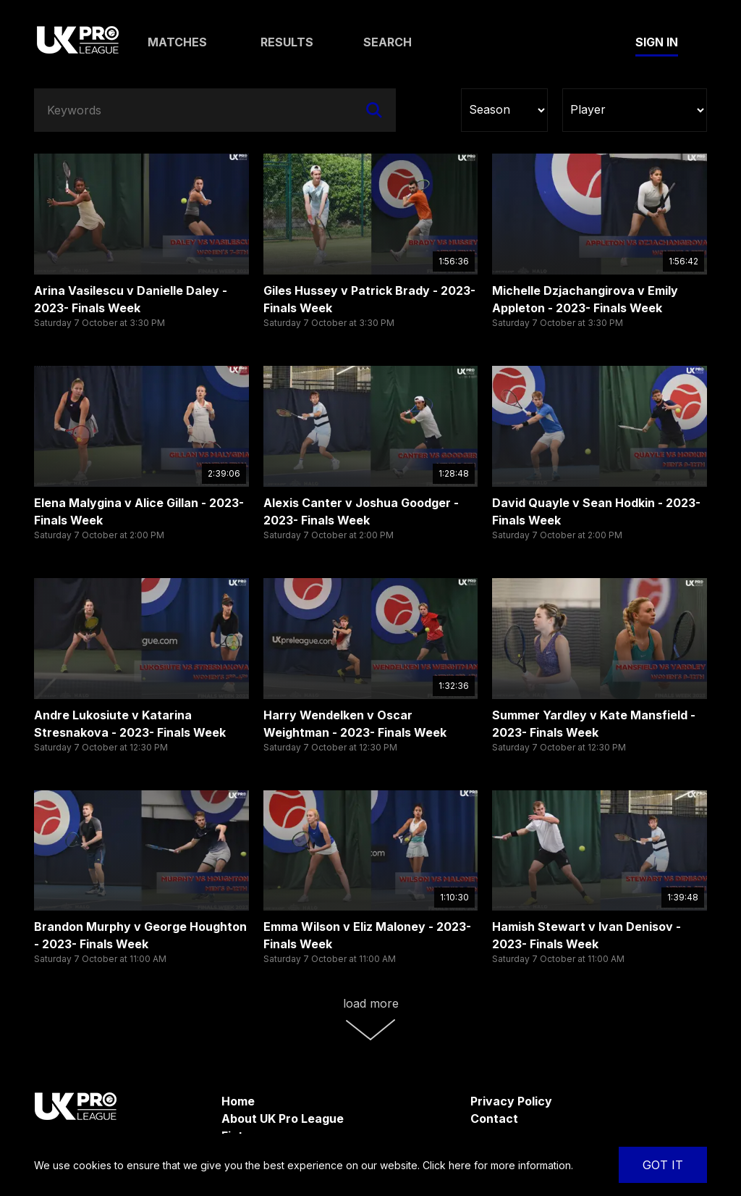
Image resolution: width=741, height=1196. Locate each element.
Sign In (656, 42)
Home (238, 1101)
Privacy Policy (511, 1101)
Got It (663, 1165)
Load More (371, 1018)
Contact (494, 1118)
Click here (447, 1165)
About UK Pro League (282, 1118)
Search (387, 42)
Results (287, 42)
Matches (177, 42)
